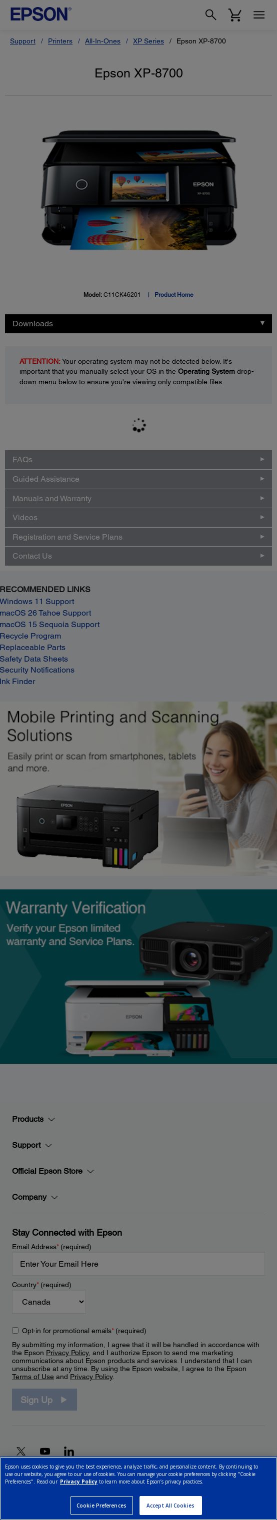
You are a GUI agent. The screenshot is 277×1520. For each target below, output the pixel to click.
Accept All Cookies (170, 1505)
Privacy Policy (79, 1481)
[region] (138, 1488)
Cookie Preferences (101, 1505)
